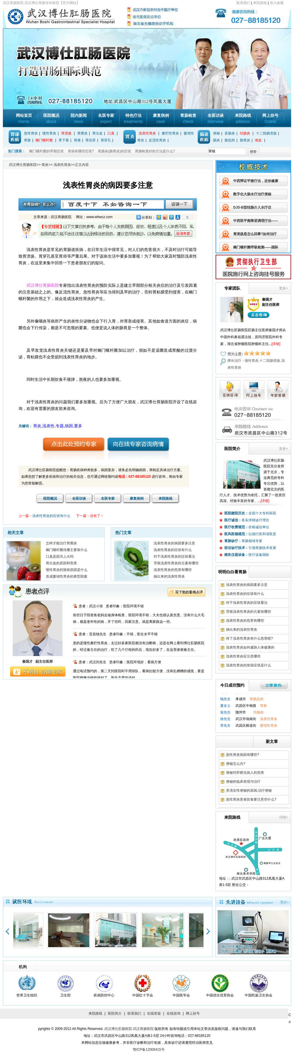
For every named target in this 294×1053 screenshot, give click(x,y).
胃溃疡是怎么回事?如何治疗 (255, 234)
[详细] (276, 344)
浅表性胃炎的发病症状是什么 (248, 665)
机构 (23, 966)
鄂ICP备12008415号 (148, 1050)
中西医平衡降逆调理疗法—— (255, 221)
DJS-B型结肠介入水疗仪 (252, 207)
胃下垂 (64, 140)
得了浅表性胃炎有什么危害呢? (249, 638)
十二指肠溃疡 (266, 133)
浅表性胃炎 (147, 133)
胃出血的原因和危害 (61, 563)
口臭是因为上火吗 (60, 556)
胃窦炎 (82, 133)
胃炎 (45, 165)
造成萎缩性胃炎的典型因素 (66, 576)
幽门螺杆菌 (44, 140)
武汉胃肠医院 (143, 1029)
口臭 (111, 133)
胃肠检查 (188, 118)
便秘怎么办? (235, 764)
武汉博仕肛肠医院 (118, 1029)
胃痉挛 (90, 140)
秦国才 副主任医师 (37, 661)
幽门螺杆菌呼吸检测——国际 (255, 247)
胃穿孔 (106, 140)
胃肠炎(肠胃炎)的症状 (114, 151)
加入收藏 (277, 3)
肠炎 (216, 140)
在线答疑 (154, 1013)
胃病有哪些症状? (81, 151)
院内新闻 (79, 118)
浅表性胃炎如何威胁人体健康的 (250, 647)
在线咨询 (173, 1013)
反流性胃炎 (157, 140)
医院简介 (115, 1013)
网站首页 (24, 118)
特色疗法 (133, 118)
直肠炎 (230, 133)
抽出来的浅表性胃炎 (169, 576)
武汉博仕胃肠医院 (23, 165)
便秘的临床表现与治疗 (243, 782)
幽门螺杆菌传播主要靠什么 (66, 550)
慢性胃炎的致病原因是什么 (66, 570)
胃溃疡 (66, 133)
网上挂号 (270, 118)
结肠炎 (245, 133)
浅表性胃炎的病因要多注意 (174, 543)
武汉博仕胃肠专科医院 (73, 17)
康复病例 (161, 118)
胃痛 (77, 140)
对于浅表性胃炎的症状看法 (174, 556)
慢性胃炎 (49, 133)
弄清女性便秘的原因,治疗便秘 (249, 790)
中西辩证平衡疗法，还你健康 (255, 181)
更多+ (283, 288)
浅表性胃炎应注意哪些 (243, 656)
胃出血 (97, 133)
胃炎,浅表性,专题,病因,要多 (57, 426)
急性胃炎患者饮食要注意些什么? (251, 799)
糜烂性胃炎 (170, 133)
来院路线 (260, 3)
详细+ (283, 817)
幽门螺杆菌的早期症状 (46, 151)
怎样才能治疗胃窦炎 (61, 543)
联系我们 (243, 3)
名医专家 (106, 118)
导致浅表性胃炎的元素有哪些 (176, 563)
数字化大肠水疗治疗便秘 (252, 194)
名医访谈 (216, 118)
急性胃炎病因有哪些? (242, 755)
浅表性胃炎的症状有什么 (51, 516)
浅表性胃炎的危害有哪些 (173, 570)
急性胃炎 (31, 133)
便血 (258, 140)
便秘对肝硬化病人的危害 (245, 773)
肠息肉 (230, 140)
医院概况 (51, 118)
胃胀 (27, 140)
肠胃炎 (245, 140)
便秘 (216, 133)
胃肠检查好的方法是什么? (155, 151)
